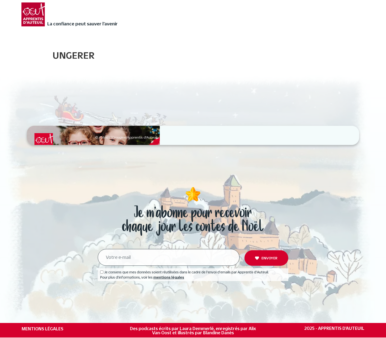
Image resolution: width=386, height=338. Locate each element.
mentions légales (168, 278)
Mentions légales (42, 329)
